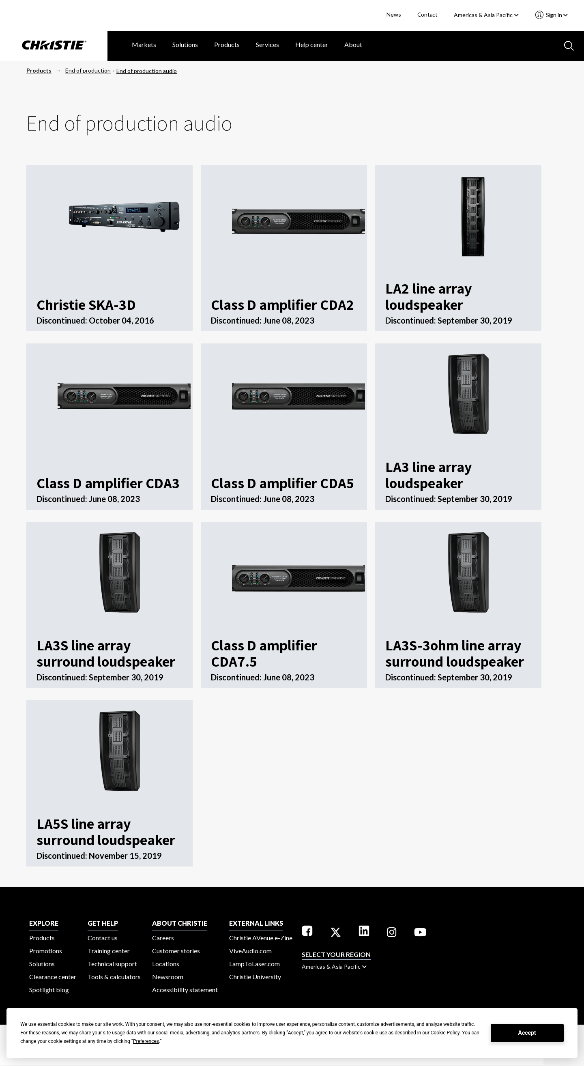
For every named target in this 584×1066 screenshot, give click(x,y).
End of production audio (146, 70)
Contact (427, 14)
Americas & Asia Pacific (486, 14)
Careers (163, 938)
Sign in (556, 14)
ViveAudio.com (250, 950)
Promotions (45, 950)
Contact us (103, 938)
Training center (109, 950)
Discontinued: (62, 320)
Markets (144, 44)
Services (267, 44)
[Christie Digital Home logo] (54, 46)
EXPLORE (43, 923)
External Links (256, 923)
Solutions (185, 44)
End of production (88, 70)
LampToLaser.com (254, 963)
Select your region (336, 954)
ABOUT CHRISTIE (179, 923)
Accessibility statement (185, 989)
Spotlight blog (49, 989)
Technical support (112, 963)
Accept (527, 1033)
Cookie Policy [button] (445, 1033)
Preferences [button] (146, 1041)
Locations (165, 963)
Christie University (255, 976)
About (353, 44)
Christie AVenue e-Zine (260, 938)
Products (227, 44)
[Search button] (568, 45)
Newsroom (167, 976)
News (393, 14)
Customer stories (176, 950)
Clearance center (52, 976)
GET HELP (103, 923)
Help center (311, 44)
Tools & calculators (114, 976)
